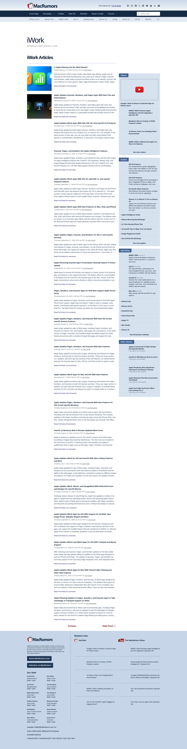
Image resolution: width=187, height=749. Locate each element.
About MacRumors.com (39, 658)
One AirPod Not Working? (131, 238)
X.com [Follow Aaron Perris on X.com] (53, 721)
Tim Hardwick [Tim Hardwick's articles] (51, 692)
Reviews (83, 14)
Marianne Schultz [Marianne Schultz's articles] (52, 700)
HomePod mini (127, 311)
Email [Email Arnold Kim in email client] (29, 679)
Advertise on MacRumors (40, 664)
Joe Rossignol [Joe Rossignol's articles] (51, 683)
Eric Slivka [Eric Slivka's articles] (50, 675)
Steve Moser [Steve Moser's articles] (31, 717)
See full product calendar (139, 335)
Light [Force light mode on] (68, 738)
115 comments (71, 368)
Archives (72, 626)
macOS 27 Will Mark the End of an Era (143, 357)
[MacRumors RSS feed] (155, 6)
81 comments (71, 256)
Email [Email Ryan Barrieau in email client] (48, 712)
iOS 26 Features (135, 164)
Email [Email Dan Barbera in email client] (29, 712)
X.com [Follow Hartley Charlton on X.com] (33, 704)
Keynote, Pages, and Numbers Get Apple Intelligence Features (85, 151)
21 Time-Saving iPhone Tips (132, 224)
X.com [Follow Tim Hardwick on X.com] (53, 696)
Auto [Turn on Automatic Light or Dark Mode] (64, 738)
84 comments (71, 480)
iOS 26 (137, 19)
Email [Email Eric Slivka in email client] (48, 679)
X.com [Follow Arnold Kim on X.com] (33, 679)
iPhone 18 (126, 19)
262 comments (71, 117)
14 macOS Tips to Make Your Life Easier (137, 229)
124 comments (71, 508)
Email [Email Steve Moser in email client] (29, 721)
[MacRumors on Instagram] (132, 6)
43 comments (71, 284)
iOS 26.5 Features (135, 178)
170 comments (71, 86)
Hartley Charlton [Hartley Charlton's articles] (32, 700)
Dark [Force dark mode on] (72, 738)
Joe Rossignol (92, 101)
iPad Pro (148, 19)
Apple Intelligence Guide (131, 215)
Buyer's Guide (97, 14)
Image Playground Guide (131, 234)
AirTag (114, 19)
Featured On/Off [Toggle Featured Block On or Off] (32, 738)
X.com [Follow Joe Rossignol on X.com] (53, 687)
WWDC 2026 (63, 19)
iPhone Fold (49, 19)
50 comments (71, 200)
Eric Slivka (91, 492)
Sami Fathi (89, 324)
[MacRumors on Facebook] (136, 6)
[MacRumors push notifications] (151, 6)
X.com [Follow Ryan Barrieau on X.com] (53, 712)
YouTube (82, 639)
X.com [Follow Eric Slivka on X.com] (53, 679)
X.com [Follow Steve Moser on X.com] (33, 721)
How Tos (72, 14)
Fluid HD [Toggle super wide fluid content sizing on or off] (59, 738)
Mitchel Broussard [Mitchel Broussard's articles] (33, 692)
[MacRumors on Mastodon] (143, 6)
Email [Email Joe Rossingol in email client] (48, 687)
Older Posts (109, 626)
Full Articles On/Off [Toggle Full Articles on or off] (45, 738)
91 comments (71, 536)
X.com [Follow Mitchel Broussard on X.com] (33, 696)
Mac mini (132, 291)
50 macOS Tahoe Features (139, 189)
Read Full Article (60, 86)
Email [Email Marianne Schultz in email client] (48, 704)
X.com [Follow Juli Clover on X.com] (33, 687)
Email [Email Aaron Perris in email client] (48, 721)
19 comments (71, 619)
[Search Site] (148, 14)
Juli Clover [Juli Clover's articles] (30, 683)
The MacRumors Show (135, 639)
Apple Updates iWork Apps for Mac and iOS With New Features (85, 374)
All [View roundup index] (158, 19)
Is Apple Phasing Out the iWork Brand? (73, 67)
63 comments (71, 228)
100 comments (71, 144)
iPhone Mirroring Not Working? (133, 219)
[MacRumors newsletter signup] (159, 6)
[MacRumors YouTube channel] (147, 6)
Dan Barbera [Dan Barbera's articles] (31, 708)
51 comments (71, 591)
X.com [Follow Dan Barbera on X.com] (33, 712)
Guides (61, 14)
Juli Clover (88, 70)
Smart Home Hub (128, 316)
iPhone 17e (103, 19)
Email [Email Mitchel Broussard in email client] (29, 696)
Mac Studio (126, 325)
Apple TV (125, 320)
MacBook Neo (89, 19)
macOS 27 (133, 278)
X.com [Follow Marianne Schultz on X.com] (53, 704)
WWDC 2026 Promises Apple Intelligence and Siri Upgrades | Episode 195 (141, 113)
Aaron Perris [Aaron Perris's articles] (51, 717)
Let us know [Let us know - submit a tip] (116, 6)
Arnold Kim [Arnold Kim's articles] (30, 675)
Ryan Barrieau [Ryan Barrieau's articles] (51, 708)
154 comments (71, 393)
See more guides (139, 243)
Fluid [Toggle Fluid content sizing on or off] (53, 738)
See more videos (139, 152)
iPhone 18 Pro (34, 19)
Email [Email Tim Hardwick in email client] (48, 696)
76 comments (71, 170)
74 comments (71, 449)
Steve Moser (90, 433)
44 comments (71, 340)
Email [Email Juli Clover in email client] (29, 687)
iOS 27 (75, 19)
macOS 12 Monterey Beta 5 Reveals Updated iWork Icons (82, 430)
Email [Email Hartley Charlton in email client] (29, 704)
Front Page (33, 14)
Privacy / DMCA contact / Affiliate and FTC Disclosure (43, 731)
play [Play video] (139, 89)
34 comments (71, 312)
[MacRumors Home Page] (42, 6)
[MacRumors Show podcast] (128, 6)
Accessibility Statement (34, 734)
